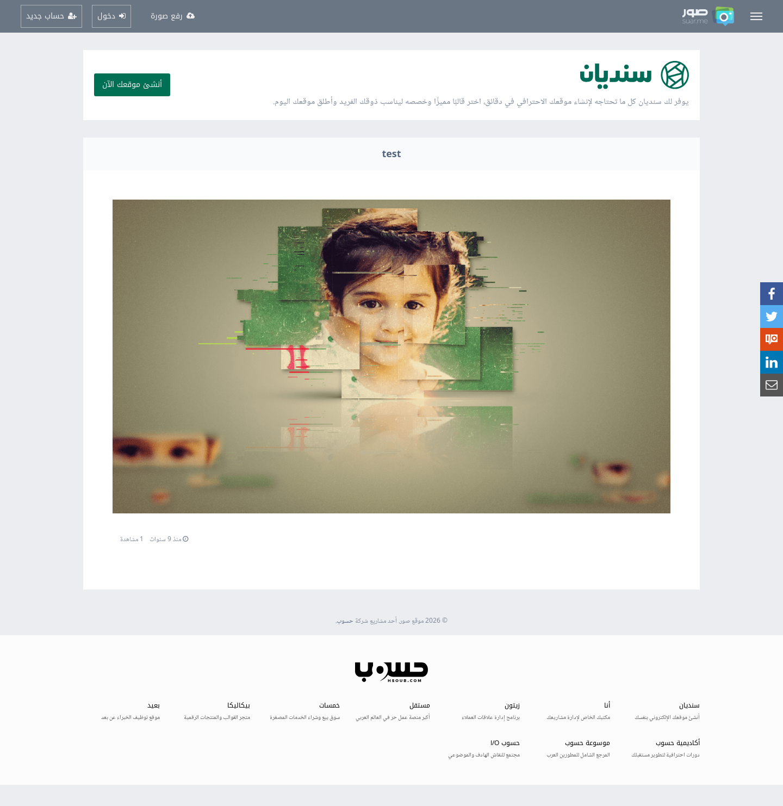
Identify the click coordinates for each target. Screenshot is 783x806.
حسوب (345, 621)
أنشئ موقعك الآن (132, 84)
